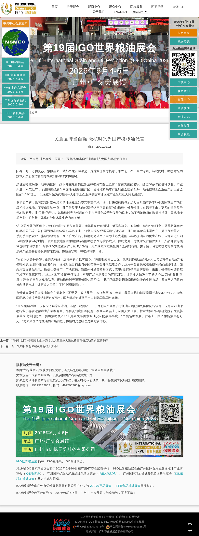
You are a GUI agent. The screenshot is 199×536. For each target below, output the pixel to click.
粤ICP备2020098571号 (88, 526)
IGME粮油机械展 (134, 521)
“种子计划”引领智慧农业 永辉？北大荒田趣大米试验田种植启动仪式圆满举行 (59, 340)
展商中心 (94, 6)
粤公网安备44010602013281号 (126, 526)
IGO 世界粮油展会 (90, 516)
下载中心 (184, 82)
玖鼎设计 (134, 516)
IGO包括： (81, 521)
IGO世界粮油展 (26, 461)
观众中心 (115, 6)
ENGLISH (120, 11)
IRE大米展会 (107, 473)
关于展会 (73, 6)
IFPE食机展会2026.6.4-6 (15, 115)
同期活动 (157, 6)
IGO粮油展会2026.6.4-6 (15, 64)
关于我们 (98, 11)
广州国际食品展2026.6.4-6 (15, 102)
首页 (55, 6)
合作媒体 (184, 125)
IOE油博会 (32, 473)
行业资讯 (31, 112)
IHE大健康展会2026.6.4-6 (15, 77)
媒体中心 (178, 6)
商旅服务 (136, 6)
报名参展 (184, 32)
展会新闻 (184, 108)
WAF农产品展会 (101, 485)
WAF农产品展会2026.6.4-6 (15, 89)
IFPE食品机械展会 (128, 485)
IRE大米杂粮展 (112, 521)
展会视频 (184, 134)
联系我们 (121, 516)
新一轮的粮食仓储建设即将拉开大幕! (34, 346)
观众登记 (184, 41)
